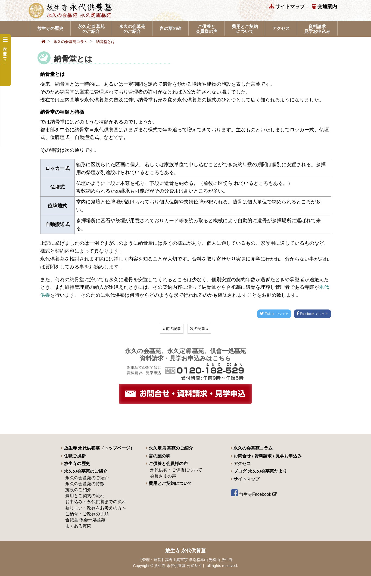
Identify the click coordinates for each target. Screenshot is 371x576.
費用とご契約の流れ (84, 495)
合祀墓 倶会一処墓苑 (85, 520)
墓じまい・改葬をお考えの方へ (95, 508)
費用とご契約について (245, 29)
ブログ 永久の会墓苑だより (259, 471)
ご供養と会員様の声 (206, 29)
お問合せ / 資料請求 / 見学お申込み (266, 456)
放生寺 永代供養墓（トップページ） (98, 448)
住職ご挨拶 (73, 456)
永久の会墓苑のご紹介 (132, 29)
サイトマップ (287, 6)
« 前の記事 (172, 328)
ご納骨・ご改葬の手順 (87, 514)
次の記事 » (199, 328)
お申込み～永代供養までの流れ (95, 501)
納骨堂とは (105, 41)
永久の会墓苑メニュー (5, 49)
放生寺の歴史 (50, 28)
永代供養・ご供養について (176, 469)
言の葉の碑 (170, 28)
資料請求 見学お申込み (317, 29)
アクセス (281, 28)
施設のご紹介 (78, 489)
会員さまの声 (163, 476)
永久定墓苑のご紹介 (91, 29)
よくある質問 (78, 526)
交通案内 (324, 6)
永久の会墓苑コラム (71, 41)
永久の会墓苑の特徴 (84, 483)
